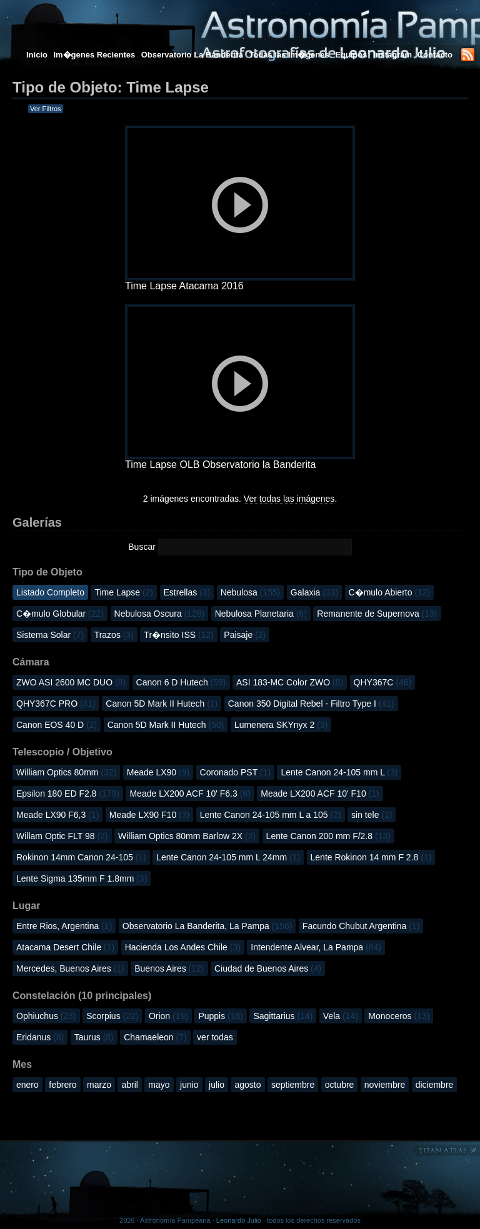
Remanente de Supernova (377, 614)
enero (27, 1085)
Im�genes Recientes (94, 54)
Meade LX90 (158, 772)
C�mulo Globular (60, 614)
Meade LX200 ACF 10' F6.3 (189, 794)
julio (216, 1085)
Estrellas (187, 592)
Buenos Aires (169, 968)
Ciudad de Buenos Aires (267, 968)
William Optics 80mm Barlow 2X (187, 836)
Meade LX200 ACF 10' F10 (320, 794)
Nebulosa (251, 592)
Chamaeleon (155, 1037)
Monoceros (398, 1016)
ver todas (215, 1037)
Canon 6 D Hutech (181, 682)
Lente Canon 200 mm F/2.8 (328, 836)
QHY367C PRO (56, 704)
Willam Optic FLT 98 (62, 836)
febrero (62, 1085)
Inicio (37, 54)
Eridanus (40, 1037)
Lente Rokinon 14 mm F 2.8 (371, 857)
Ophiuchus (46, 1016)
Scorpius (112, 1016)
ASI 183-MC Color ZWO (289, 682)
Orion (168, 1016)
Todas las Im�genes (289, 54)
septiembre (292, 1085)
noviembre (384, 1085)
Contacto (435, 54)
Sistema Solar (50, 635)
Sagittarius (282, 1016)
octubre (339, 1085)
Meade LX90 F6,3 (57, 815)
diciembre (435, 1085)
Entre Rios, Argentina (64, 926)
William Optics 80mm (66, 772)
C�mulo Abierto (390, 592)
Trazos (114, 635)
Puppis (220, 1016)
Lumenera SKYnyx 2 (281, 725)
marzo (99, 1085)
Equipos (351, 54)
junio (189, 1085)
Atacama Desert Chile (65, 947)
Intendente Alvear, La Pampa (316, 947)
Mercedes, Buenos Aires (70, 968)
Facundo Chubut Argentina (361, 926)
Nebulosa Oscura (159, 614)
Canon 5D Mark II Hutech (162, 704)
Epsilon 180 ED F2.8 (67, 794)
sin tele (371, 815)
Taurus (94, 1037)
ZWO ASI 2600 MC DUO (71, 682)
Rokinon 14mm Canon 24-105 (81, 857)
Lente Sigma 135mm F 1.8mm (81, 878)
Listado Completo (50, 592)
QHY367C (383, 682)
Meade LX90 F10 (149, 815)
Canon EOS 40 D (56, 725)
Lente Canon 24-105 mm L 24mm (228, 857)
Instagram (393, 54)
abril (129, 1085)
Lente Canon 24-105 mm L (339, 772)
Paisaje (245, 635)
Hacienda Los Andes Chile (183, 947)
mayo (158, 1085)
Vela (340, 1016)
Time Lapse (123, 592)
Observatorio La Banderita (192, 54)
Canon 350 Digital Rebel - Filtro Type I (311, 704)
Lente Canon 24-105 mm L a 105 (270, 815)
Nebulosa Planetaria (261, 614)
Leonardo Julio (238, 1220)
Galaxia (314, 592)
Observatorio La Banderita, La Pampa (207, 926)
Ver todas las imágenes (289, 499)
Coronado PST (235, 772)
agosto (247, 1085)
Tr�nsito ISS (179, 635)
